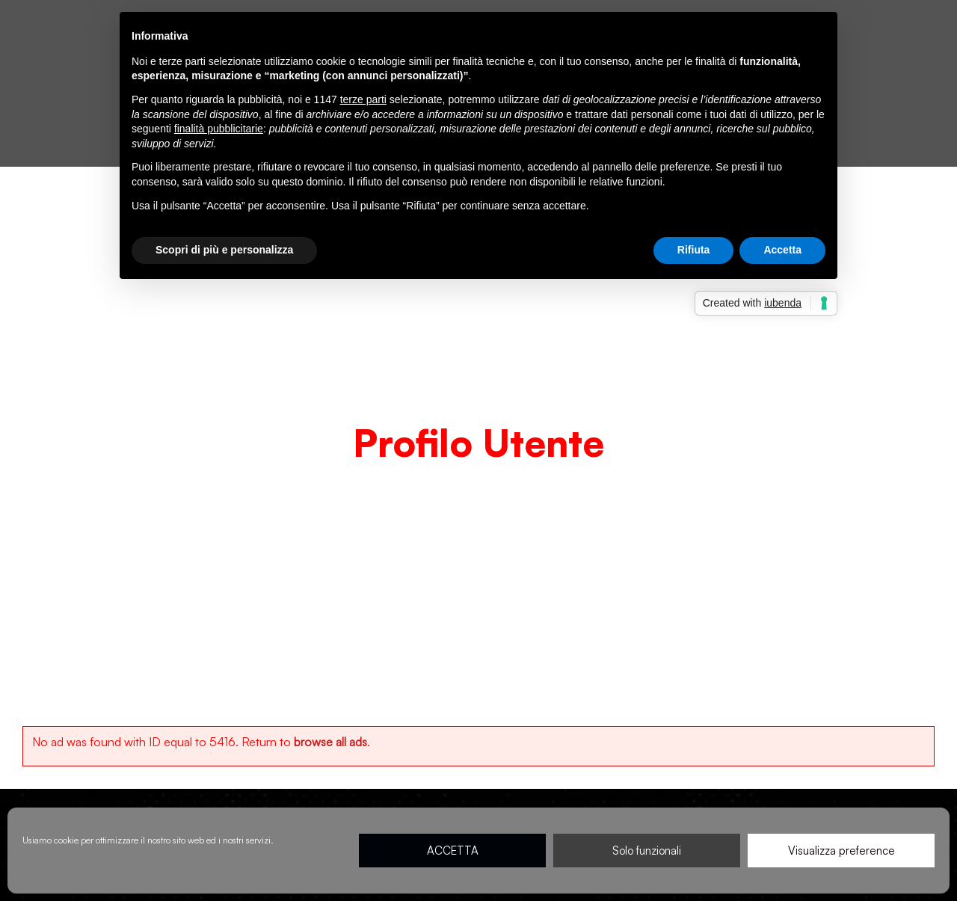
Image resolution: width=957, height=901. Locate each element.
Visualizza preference (841, 850)
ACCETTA (452, 850)
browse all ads (330, 741)
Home (421, 477)
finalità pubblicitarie (218, 129)
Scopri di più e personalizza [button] (224, 250)
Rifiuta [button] (693, 250)
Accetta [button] (782, 250)
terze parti (363, 99)
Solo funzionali (646, 850)
